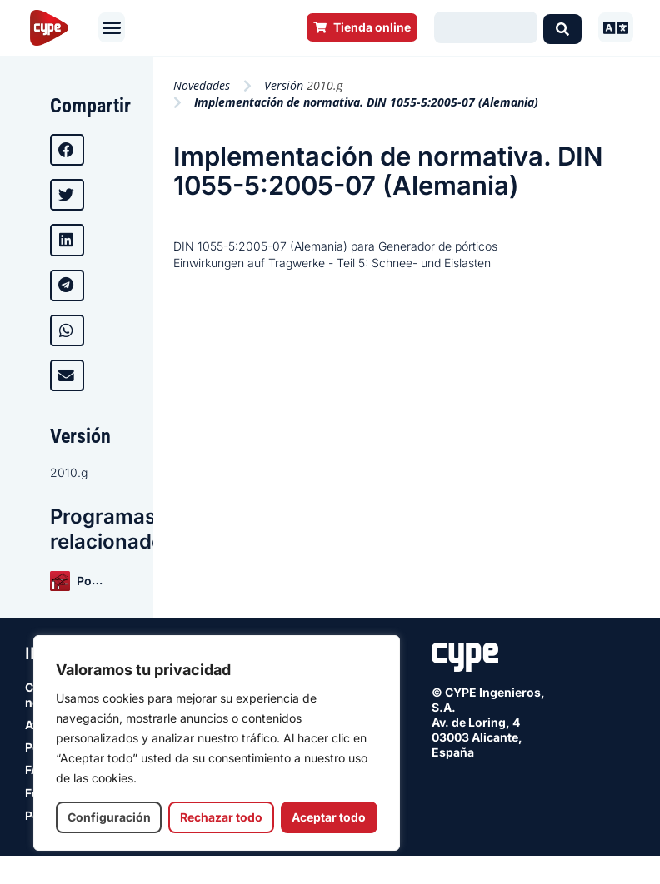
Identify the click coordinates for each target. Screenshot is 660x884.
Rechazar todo (221, 817)
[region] (216, 743)
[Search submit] (562, 27)
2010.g (69, 472)
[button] (111, 27)
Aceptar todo (329, 817)
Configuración (109, 817)
